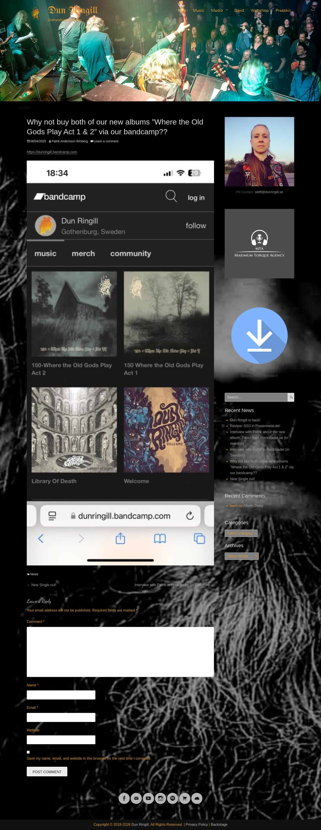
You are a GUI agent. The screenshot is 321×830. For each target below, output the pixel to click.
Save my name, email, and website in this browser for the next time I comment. (89, 758)
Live (182, 10)
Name (33, 685)
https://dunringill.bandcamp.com (52, 152)
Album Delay (253, 506)
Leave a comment (106, 141)
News (34, 574)
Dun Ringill (73, 11)
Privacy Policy (197, 824)
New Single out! (242, 479)
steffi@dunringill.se (269, 192)
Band (239, 10)
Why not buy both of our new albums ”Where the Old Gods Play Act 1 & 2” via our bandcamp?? (262, 467)
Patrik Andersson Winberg (70, 141)
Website (33, 730)
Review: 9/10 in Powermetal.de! (255, 426)
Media (217, 10)
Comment (36, 622)
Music (198, 10)
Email (32, 708)
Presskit (283, 10)
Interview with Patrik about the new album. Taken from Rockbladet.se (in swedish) (259, 438)
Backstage (219, 824)
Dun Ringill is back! (245, 420)
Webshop (260, 10)
